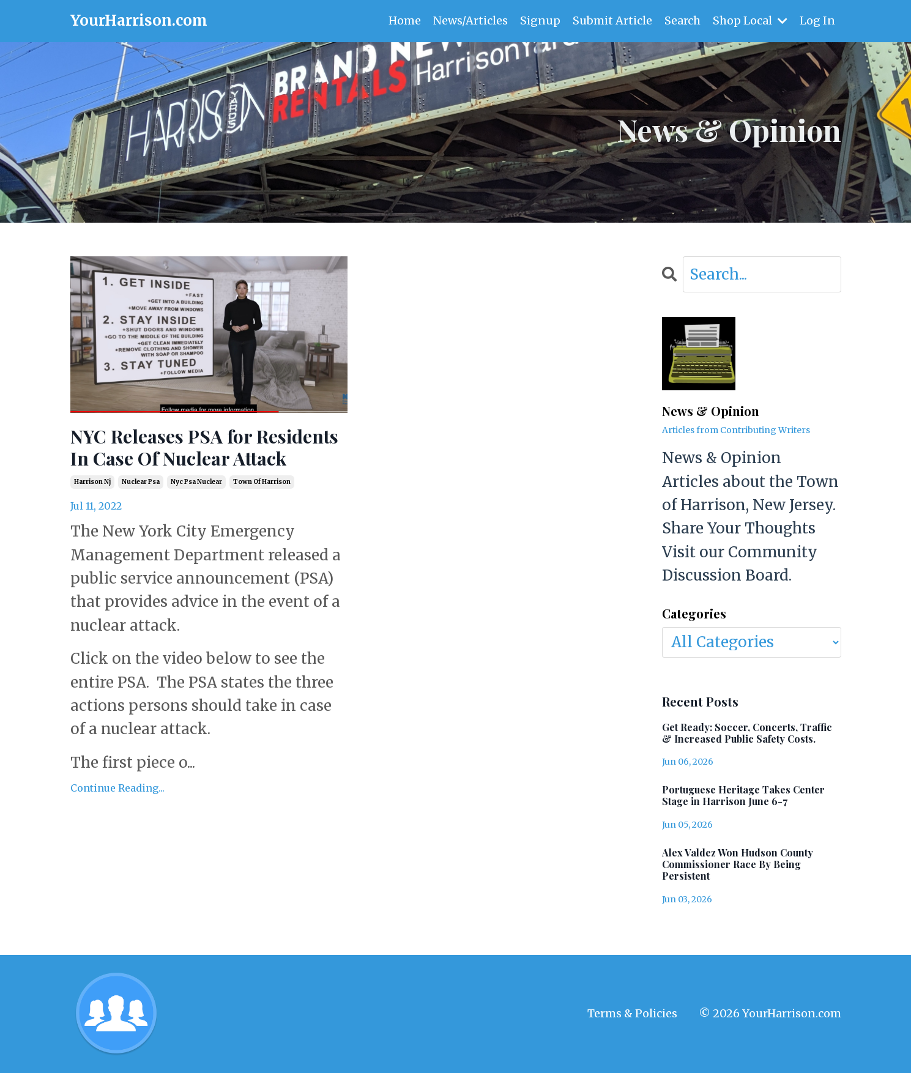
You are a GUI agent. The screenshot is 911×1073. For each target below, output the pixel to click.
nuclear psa (141, 482)
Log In (817, 20)
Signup (540, 20)
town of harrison (262, 482)
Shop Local (750, 20)
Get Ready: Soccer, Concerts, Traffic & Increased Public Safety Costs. (747, 732)
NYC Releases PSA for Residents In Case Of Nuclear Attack (204, 447)
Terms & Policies (632, 1013)
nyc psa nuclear (196, 482)
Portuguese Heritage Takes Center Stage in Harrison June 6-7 (743, 795)
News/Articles (470, 20)
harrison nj (92, 482)
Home (405, 20)
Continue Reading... (117, 788)
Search (682, 20)
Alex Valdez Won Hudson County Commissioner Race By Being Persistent (737, 864)
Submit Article (612, 20)
